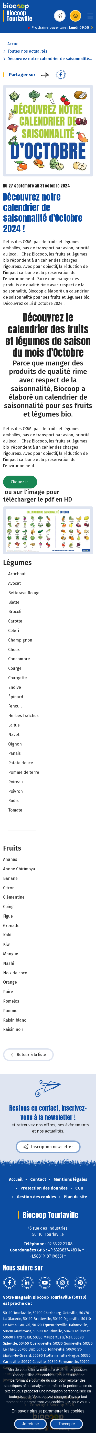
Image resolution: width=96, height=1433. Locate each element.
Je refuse (30, 1424)
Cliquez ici (20, 481)
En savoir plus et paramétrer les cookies (48, 1411)
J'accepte (66, 1424)
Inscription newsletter (48, 1146)
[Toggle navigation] (90, 17)
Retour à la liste (28, 1054)
